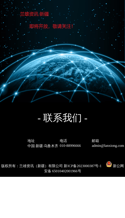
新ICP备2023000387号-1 (82, 166)
